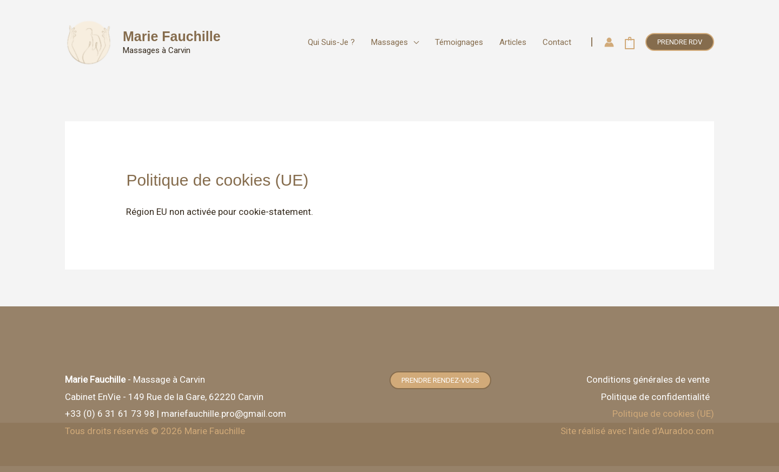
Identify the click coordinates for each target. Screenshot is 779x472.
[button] (679, 42)
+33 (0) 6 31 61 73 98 (110, 413)
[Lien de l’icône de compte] (609, 42)
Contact (557, 42)
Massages (389, 42)
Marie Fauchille (172, 36)
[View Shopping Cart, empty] (630, 42)
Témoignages (459, 42)
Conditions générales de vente (648, 379)
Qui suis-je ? (331, 42)
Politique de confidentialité (655, 396)
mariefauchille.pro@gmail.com (223, 413)
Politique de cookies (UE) (663, 413)
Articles (512, 42)
